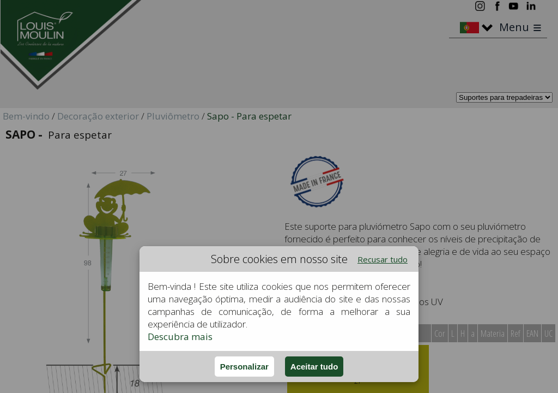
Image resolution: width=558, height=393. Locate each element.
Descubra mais (180, 336)
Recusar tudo (382, 259)
